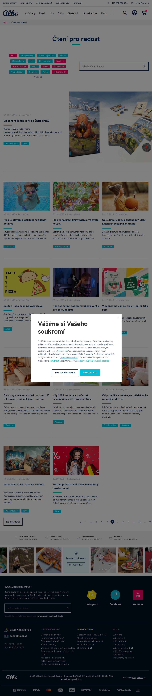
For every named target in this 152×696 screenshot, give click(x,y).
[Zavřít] (118, 317)
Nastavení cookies (69, 357)
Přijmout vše (62, 351)
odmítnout (54, 360)
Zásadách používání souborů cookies (92, 360)
